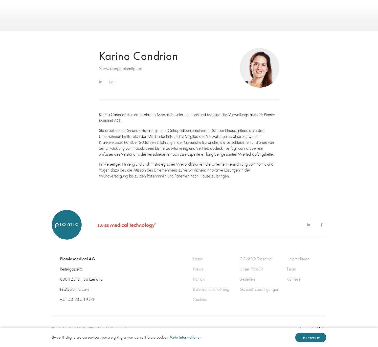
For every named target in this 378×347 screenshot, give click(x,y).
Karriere (294, 279)
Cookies (200, 299)
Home (198, 259)
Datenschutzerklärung (211, 289)
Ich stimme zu (311, 337)
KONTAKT (229, 12)
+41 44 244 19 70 (77, 299)
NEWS (206, 12)
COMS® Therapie (256, 259)
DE (321, 12)
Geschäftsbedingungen (259, 289)
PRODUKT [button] (151, 12)
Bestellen (247, 279)
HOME (128, 12)
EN (304, 12)
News (198, 269)
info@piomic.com (74, 289)
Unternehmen (298, 259)
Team (291, 269)
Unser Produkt (251, 269)
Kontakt (199, 279)
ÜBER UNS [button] (180, 12)
